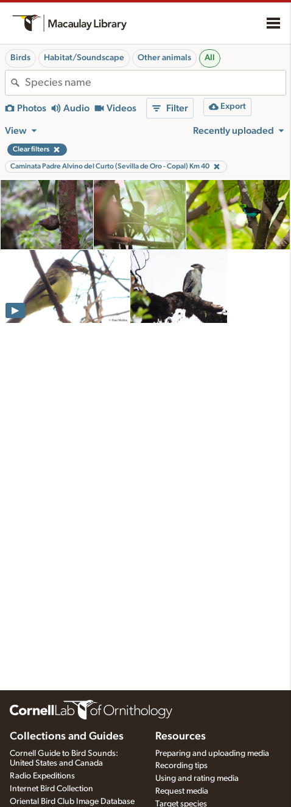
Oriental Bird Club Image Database (72, 801)
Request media (181, 791)
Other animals (164, 58)
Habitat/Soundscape (84, 58)
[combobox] (155, 83)
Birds (20, 58)
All (210, 58)
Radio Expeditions (42, 776)
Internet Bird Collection (51, 788)
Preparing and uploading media (212, 753)
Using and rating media (197, 778)
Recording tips (181, 765)
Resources (180, 736)
